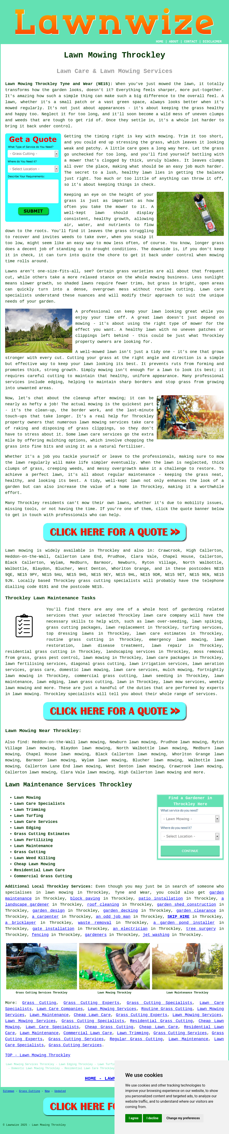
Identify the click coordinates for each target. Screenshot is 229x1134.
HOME (159, 41)
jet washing (156, 935)
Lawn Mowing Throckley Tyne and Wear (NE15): (59, 84)
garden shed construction (186, 904)
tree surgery (201, 929)
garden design (48, 910)
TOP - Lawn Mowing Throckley (37, 1055)
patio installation (161, 898)
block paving (85, 898)
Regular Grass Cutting (136, 1039)
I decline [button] (152, 1118)
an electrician (130, 929)
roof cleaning (103, 904)
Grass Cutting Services (180, 1033)
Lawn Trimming (132, 1033)
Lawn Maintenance (49, 1015)
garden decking (120, 910)
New (47, 1091)
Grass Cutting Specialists (159, 1003)
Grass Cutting (39, 1003)
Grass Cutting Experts (91, 1003)
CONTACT (190, 41)
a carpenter (45, 916)
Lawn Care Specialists (52, 1027)
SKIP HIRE (178, 916)
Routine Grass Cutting (166, 1009)
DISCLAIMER (212, 41)
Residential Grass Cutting (161, 1021)
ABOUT (173, 41)
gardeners (95, 935)
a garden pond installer (184, 922)
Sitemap (8, 1091)
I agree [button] (133, 1118)
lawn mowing (168, 772)
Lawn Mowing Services (112, 1009)
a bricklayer (20, 922)
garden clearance (196, 910)
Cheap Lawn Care (92, 1015)
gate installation (53, 929)
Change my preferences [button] (183, 1118)
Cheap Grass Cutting (109, 1027)
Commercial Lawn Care (88, 1033)
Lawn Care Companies (60, 1009)
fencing (40, 935)
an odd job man (113, 916)
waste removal (94, 922)
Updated (60, 1091)
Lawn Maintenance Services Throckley (68, 785)
